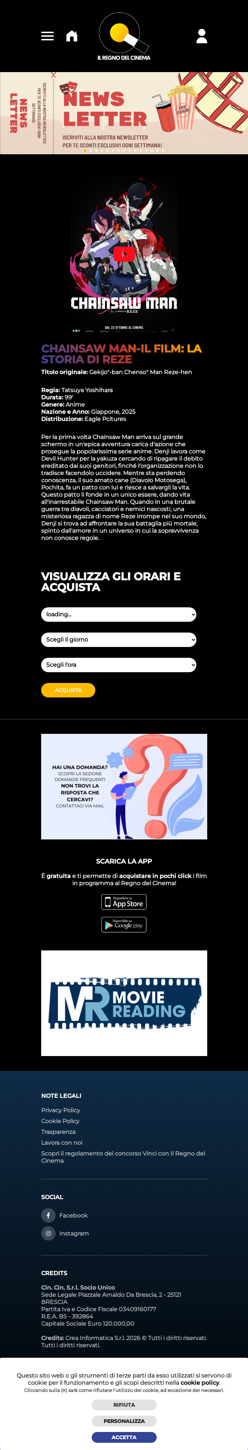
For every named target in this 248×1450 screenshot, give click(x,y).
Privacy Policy (60, 1110)
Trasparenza (58, 1131)
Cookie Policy (60, 1121)
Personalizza (124, 1421)
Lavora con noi (61, 1142)
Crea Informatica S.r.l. (95, 1338)
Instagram (74, 1233)
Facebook (73, 1215)
